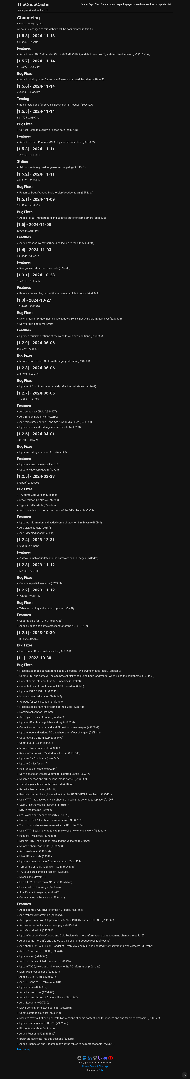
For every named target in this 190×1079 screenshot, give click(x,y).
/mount (105, 4)
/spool (120, 4)
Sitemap (103, 1066)
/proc (113, 4)
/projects (130, 4)
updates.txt (165, 4)
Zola (101, 1070)
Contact (94, 1066)
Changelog (28, 18)
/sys (91, 4)
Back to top (23, 1049)
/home (84, 4)
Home (85, 1066)
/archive (140, 4)
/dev (97, 4)
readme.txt (152, 4)
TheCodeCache (33, 4)
